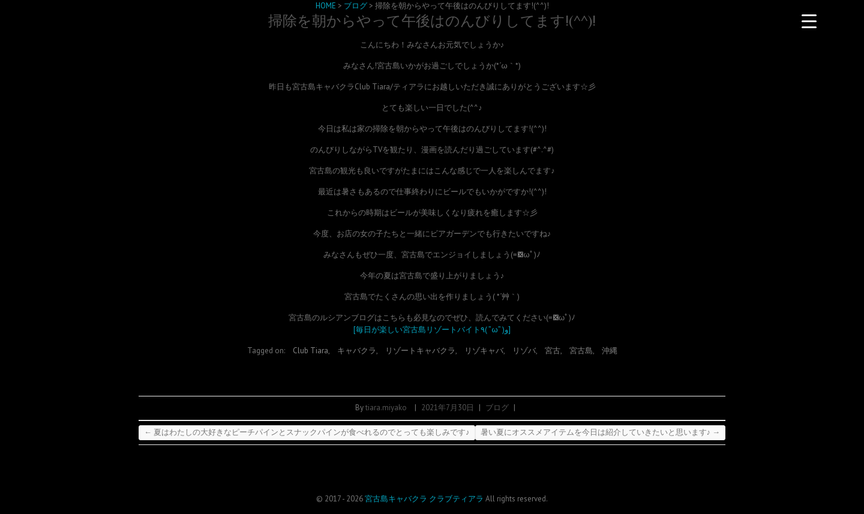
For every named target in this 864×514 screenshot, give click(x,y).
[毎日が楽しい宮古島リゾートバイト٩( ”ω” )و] (431, 329)
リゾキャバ (483, 350)
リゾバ (524, 350)
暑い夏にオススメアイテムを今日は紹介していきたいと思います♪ (601, 432)
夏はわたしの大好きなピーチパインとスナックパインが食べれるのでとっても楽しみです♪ (307, 432)
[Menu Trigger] (809, 21)
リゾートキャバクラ (420, 350)
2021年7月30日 (447, 407)
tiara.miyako (386, 407)
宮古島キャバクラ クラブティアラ (424, 499)
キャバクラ (356, 350)
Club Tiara (310, 350)
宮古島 (581, 350)
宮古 (552, 350)
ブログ (497, 407)
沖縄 (609, 350)
